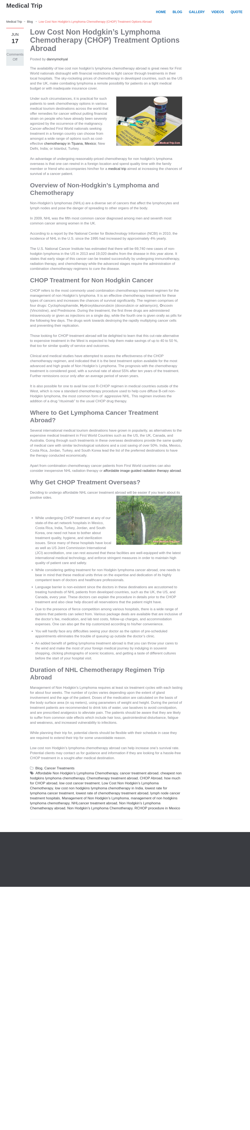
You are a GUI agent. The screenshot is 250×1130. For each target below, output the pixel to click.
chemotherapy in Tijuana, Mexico (70, 144)
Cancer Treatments (59, 768)
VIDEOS (217, 12)
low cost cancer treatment (79, 783)
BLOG (177, 12)
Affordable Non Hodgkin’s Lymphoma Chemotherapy (77, 773)
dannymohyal (57, 59)
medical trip (117, 169)
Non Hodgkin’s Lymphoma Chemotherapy (99, 808)
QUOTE (236, 12)
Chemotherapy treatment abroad (112, 778)
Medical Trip (24, 5)
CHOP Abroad (151, 778)
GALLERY (197, 12)
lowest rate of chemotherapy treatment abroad (112, 793)
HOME (161, 12)
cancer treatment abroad (139, 773)
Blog (30, 21)
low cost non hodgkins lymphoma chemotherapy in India (99, 788)
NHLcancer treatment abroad (94, 803)
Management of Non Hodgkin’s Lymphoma (95, 798)
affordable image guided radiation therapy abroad (142, 471)
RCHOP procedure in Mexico (157, 808)
